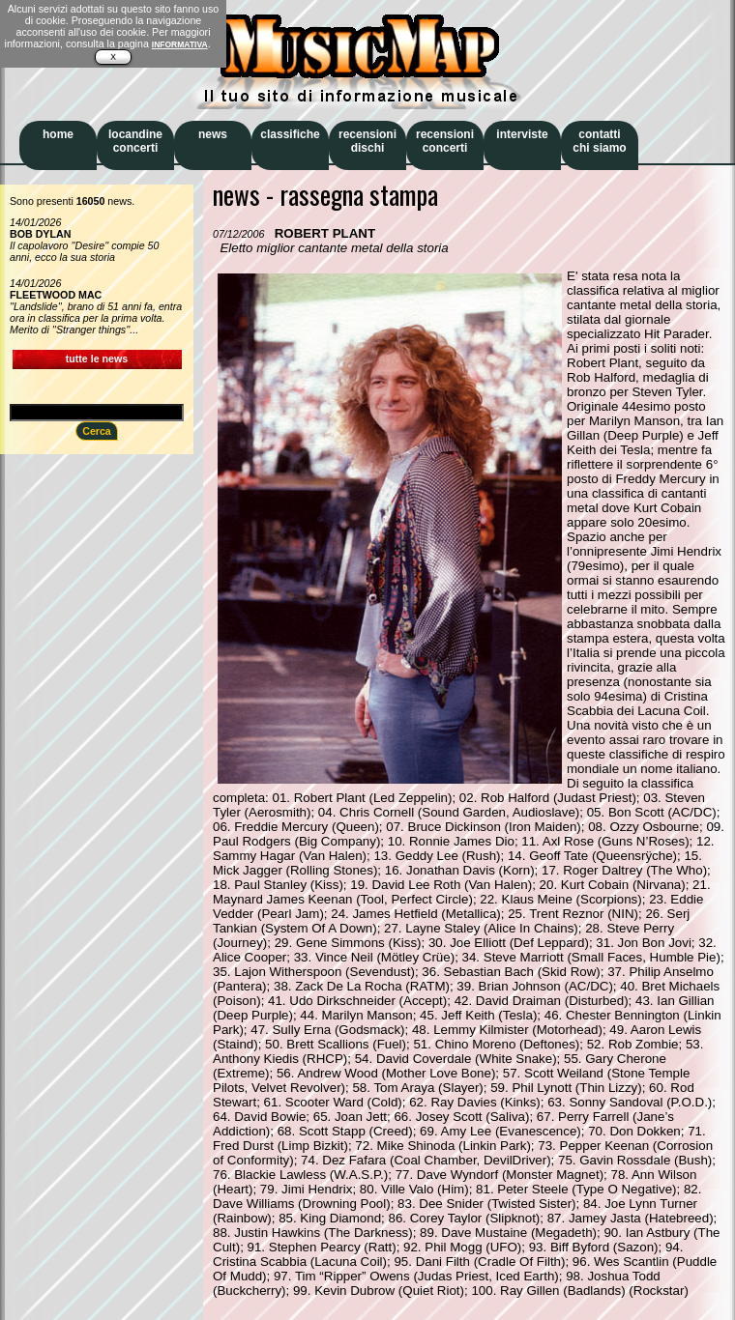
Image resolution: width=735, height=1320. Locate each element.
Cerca (96, 431)
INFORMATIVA (180, 44)
